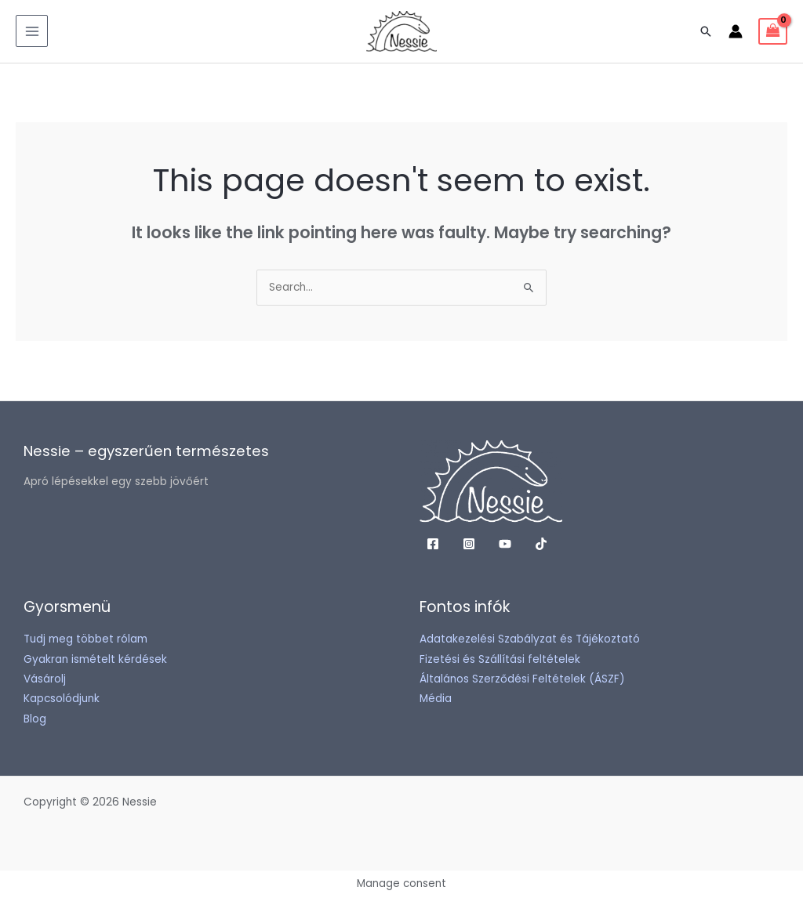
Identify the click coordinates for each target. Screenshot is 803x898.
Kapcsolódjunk (62, 698)
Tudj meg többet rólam (85, 639)
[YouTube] (505, 543)
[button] (706, 31)
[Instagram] (469, 543)
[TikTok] (541, 543)
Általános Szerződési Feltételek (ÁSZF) (522, 679)
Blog (35, 719)
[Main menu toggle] (32, 31)
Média (436, 698)
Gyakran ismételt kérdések (95, 659)
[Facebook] (433, 543)
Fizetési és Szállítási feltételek (500, 659)
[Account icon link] (736, 31)
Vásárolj (45, 679)
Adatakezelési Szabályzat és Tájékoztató (530, 639)
